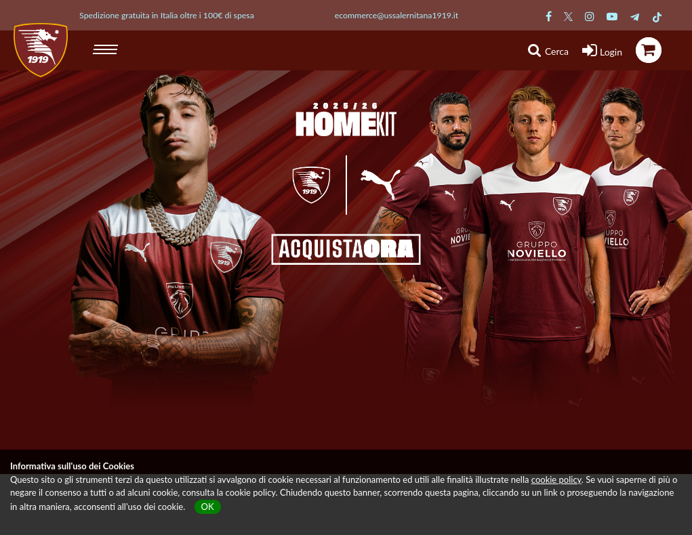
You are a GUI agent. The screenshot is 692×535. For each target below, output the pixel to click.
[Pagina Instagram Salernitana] (589, 15)
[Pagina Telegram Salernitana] (635, 15)
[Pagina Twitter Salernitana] (568, 15)
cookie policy (556, 479)
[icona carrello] (649, 50)
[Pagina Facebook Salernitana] (549, 15)
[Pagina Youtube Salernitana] (612, 15)
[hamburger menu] (107, 47)
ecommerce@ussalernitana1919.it (397, 15)
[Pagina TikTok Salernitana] (657, 15)
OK (207, 506)
